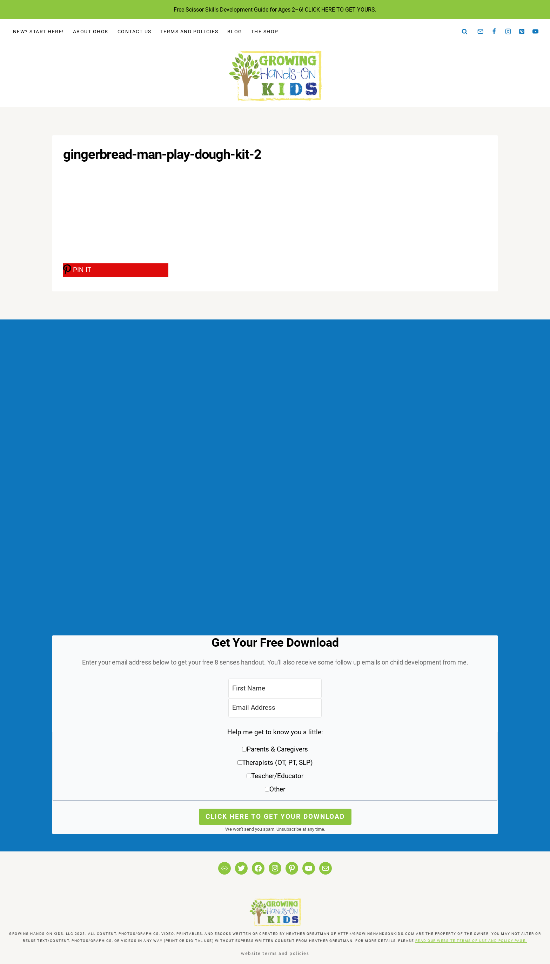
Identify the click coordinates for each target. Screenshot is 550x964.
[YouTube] (536, 32)
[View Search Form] (464, 31)
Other (277, 789)
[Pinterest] (522, 32)
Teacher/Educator (277, 776)
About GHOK (91, 31)
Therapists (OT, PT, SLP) (277, 763)
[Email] (481, 32)
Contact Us (135, 31)
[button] (275, 763)
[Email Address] (275, 707)
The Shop (265, 31)
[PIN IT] (115, 270)
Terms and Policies (189, 31)
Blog (234, 31)
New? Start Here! (38, 31)
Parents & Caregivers (277, 749)
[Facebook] (494, 32)
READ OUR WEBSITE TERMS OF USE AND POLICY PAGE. (471, 941)
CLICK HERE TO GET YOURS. (340, 9)
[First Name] (275, 688)
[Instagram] (508, 32)
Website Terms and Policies (275, 953)
